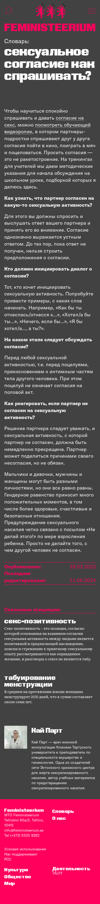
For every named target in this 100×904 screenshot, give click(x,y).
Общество (17, 876)
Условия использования (25, 849)
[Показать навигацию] (92, 11)
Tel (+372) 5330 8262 (21, 835)
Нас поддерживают (21, 854)
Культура (16, 869)
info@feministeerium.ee (23, 830)
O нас (59, 818)
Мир (9, 883)
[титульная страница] (50, 11)
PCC (7, 859)
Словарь (63, 811)
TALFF (57, 873)
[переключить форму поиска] (8, 11)
